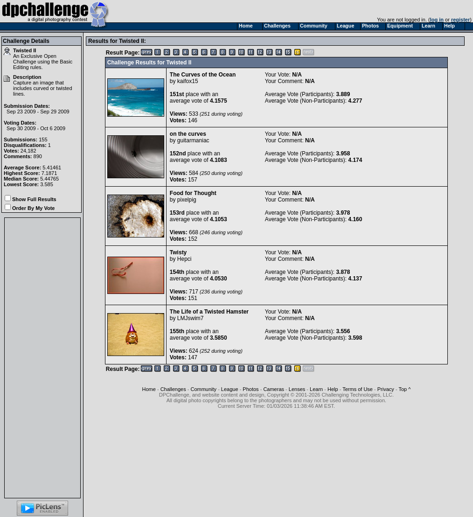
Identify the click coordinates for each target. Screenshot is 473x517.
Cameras (273, 389)
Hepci (184, 259)
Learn (316, 389)
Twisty (178, 252)
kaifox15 (187, 81)
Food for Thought (193, 193)
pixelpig (186, 199)
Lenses (297, 389)
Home (149, 389)
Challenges (173, 389)
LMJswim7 (190, 318)
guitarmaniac (193, 140)
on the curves (188, 134)
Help (332, 389)
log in (437, 19)
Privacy (385, 389)
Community (203, 389)
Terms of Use (357, 389)
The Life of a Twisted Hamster (209, 311)
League (229, 389)
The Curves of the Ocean (203, 74)
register (460, 19)
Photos (250, 389)
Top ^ (404, 389)
